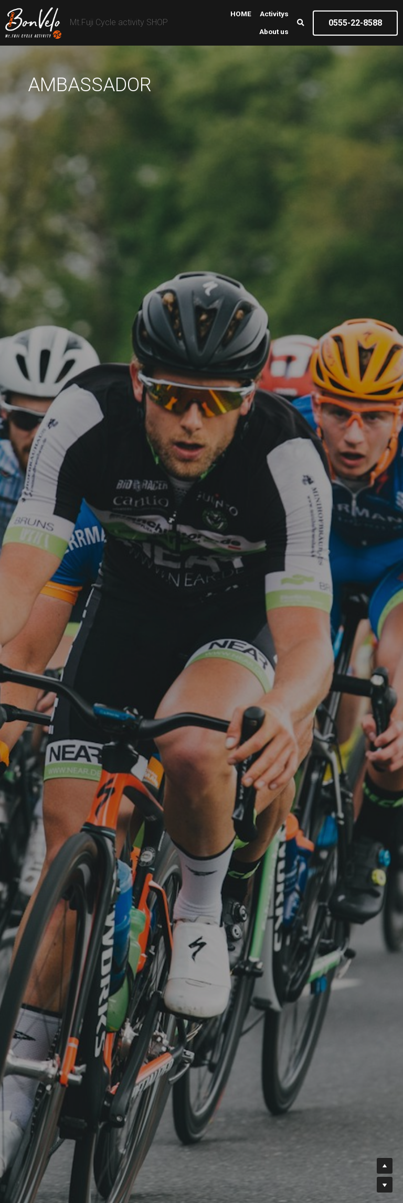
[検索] (300, 23)
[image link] (33, 21)
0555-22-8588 (355, 23)
